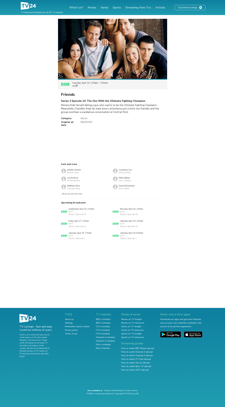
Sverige (107, 390)
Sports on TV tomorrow (132, 337)
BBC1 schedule (103, 319)
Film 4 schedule (103, 344)
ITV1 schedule (103, 326)
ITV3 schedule (103, 333)
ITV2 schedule (103, 330)
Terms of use (71, 333)
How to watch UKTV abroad (135, 370)
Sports (117, 7)
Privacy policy (71, 330)
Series (104, 7)
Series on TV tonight (131, 326)
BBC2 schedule (103, 322)
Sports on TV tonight (131, 333)
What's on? (76, 7)
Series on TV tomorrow (132, 330)
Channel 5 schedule (105, 340)
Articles (160, 7)
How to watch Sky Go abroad (135, 362)
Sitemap (69, 322)
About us (69, 319)
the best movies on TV (29, 351)
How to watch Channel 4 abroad (137, 351)
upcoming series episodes (37, 353)
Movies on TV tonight (131, 319)
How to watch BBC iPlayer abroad (137, 348)
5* (77, 85)
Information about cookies (77, 326)
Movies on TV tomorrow (132, 322)
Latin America (132, 390)
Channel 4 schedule (105, 337)
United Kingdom (118, 390)
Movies (92, 7)
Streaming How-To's (138, 7)
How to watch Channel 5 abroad (137, 355)
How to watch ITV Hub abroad (136, 359)
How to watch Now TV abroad (136, 366)
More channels (103, 348)
